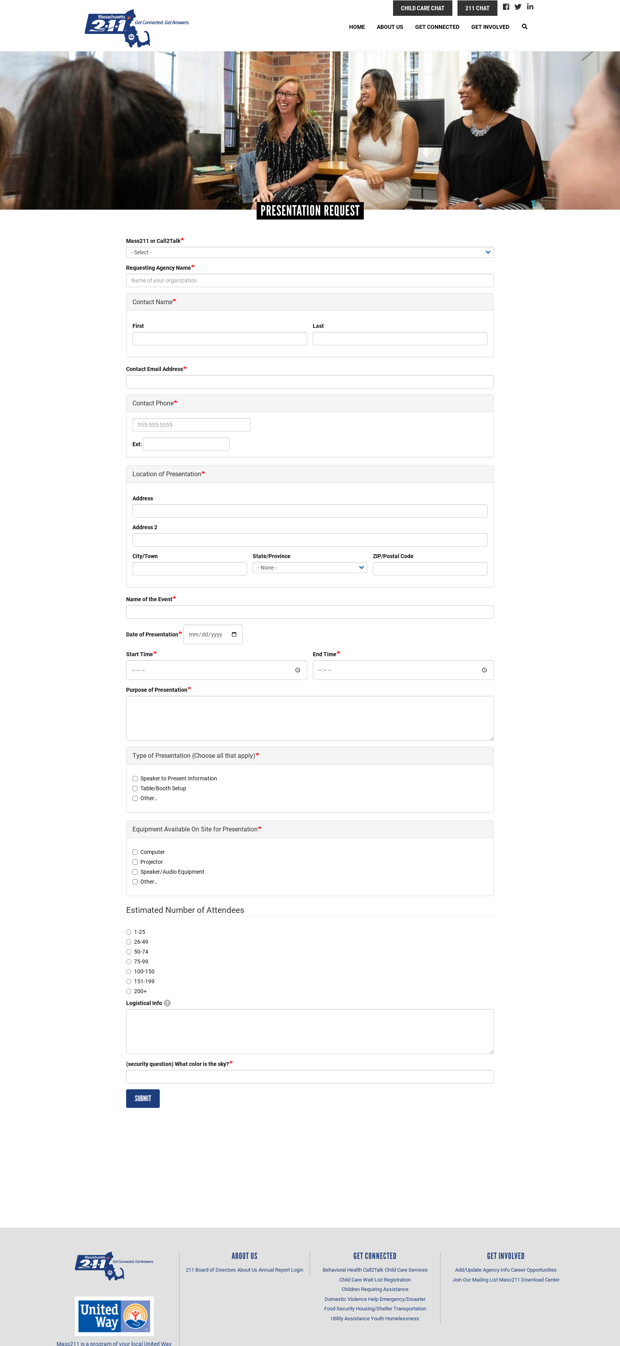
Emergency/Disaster (402, 1298)
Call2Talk (373, 1269)
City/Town (145, 556)
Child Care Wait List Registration (375, 1279)
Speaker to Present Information (174, 778)
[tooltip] (167, 1003)
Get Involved (490, 26)
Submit (143, 1098)
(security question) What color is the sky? (177, 1064)
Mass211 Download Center (529, 1279)
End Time (324, 654)
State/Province (272, 556)
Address (142, 498)
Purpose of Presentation (156, 689)
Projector (147, 861)
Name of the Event (149, 599)
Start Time (139, 654)
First (138, 325)
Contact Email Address (154, 369)
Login (297, 1269)
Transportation (409, 1308)
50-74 (137, 951)
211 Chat (477, 8)
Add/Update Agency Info (482, 1269)
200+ (136, 991)
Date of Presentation (152, 634)
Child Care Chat (422, 8)
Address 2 (144, 527)
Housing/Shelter (374, 1308)
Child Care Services (406, 1269)
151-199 (140, 981)
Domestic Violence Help (351, 1298)
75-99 (137, 961)
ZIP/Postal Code (393, 556)
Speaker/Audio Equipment (168, 871)
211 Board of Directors (211, 1269)
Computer (148, 852)
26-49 (137, 941)
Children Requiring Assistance (375, 1289)
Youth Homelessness (395, 1318)
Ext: (137, 444)
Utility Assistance (350, 1318)
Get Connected (437, 26)
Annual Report (274, 1269)
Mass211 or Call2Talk (153, 240)
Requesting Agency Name (158, 267)
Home (357, 26)
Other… (144, 798)
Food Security (339, 1308)
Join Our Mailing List (475, 1279)
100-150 (140, 971)
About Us (390, 26)
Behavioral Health (342, 1269)
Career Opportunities (534, 1269)
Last (318, 325)
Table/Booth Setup (159, 788)
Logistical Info (148, 1003)
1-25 (135, 931)
